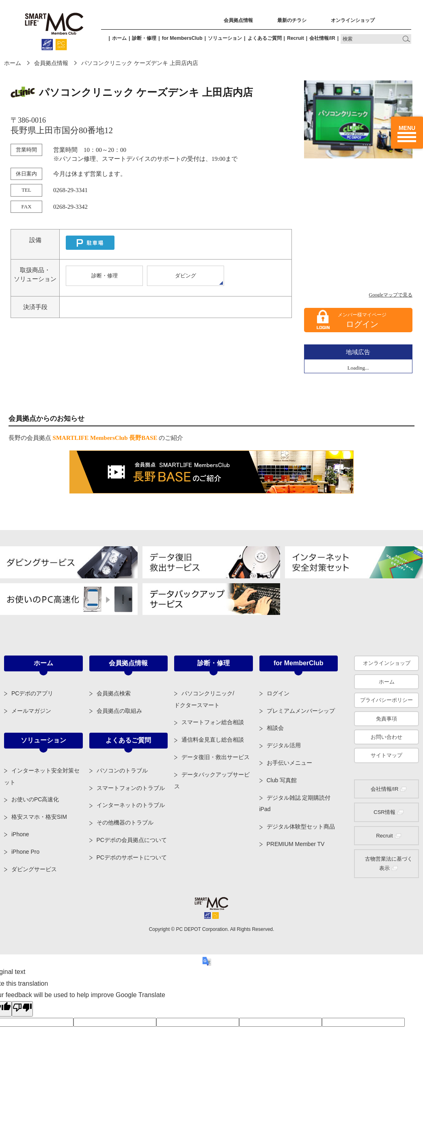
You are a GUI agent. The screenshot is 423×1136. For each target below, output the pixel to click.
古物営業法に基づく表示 (388, 863)
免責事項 (386, 719)
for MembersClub (182, 38)
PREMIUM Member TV (296, 844)
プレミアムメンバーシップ (301, 711)
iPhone (20, 834)
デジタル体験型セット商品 (301, 826)
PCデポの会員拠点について (132, 840)
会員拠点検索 (114, 693)
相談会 (275, 728)
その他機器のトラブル (125, 822)
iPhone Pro (25, 851)
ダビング (185, 276)
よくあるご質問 (265, 38)
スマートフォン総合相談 (212, 722)
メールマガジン (31, 711)
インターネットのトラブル (131, 805)
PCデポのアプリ (32, 693)
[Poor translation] (22, 1009)
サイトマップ (386, 755)
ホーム (119, 38)
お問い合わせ (386, 737)
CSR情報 (384, 812)
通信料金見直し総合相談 (212, 739)
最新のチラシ (291, 20)
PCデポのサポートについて (132, 857)
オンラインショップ (353, 20)
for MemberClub (299, 663)
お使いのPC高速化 (35, 799)
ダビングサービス (34, 869)
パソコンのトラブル (122, 770)
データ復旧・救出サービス (215, 757)
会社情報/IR (322, 38)
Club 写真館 (282, 780)
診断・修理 (144, 38)
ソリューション (225, 38)
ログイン (362, 324)
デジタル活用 (284, 745)
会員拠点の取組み (119, 711)
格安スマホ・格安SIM (39, 817)
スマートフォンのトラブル (131, 788)
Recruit (295, 38)
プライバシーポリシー (386, 700)
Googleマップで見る (390, 295)
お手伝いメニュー (289, 762)
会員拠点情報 (238, 20)
